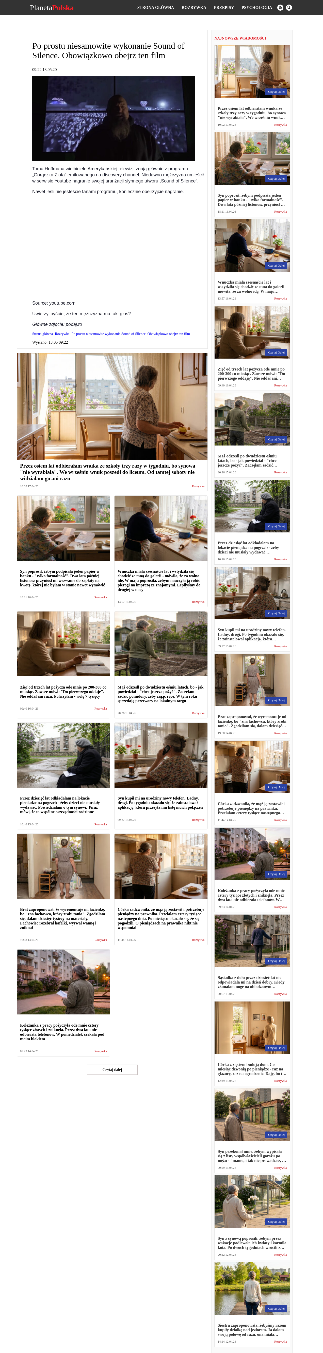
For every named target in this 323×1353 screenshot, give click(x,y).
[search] (289, 8)
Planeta (52, 7)
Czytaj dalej (112, 1069)
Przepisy (224, 7)
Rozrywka (194, 7)
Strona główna (155, 7)
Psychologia (257, 7)
